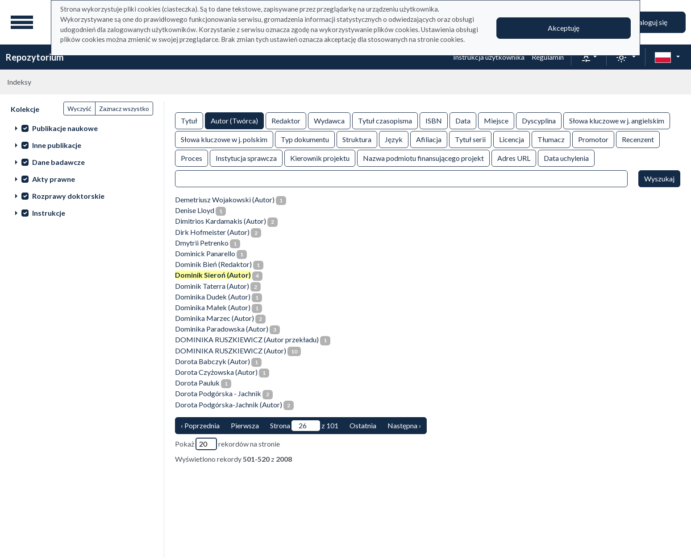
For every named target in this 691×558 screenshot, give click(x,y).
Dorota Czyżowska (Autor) (216, 372)
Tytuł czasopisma (385, 120)
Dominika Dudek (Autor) (212, 296)
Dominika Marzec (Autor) (214, 318)
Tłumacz (551, 139)
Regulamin (548, 57)
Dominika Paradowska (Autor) (221, 328)
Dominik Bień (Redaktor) (213, 264)
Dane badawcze (58, 162)
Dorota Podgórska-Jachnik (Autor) (228, 404)
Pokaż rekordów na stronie (227, 444)
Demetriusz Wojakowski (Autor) (225, 199)
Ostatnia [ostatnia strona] (363, 425)
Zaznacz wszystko (124, 108)
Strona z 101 (304, 425)
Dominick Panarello (205, 253)
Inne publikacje (56, 145)
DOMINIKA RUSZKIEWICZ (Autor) (230, 350)
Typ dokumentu (305, 139)
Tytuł (189, 120)
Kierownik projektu (320, 157)
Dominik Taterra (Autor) (212, 286)
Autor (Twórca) (234, 120)
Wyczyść (79, 108)
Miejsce (496, 120)
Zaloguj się (650, 22)
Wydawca (329, 120)
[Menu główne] (21, 22)
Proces (191, 157)
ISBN (433, 120)
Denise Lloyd (194, 210)
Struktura (356, 139)
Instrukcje (48, 213)
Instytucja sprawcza (246, 157)
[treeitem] (82, 128)
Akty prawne (53, 179)
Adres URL (513, 157)
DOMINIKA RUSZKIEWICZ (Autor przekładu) (247, 339)
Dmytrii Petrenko (202, 242)
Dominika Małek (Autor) (212, 307)
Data (462, 120)
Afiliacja (428, 139)
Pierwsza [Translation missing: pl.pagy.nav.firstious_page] (245, 425)
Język (394, 139)
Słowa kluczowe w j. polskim (224, 139)
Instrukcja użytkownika (488, 57)
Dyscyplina (539, 120)
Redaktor (285, 120)
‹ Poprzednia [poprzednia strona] (200, 425)
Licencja (511, 139)
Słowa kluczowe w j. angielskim (616, 120)
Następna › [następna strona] (404, 425)
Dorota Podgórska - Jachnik (218, 393)
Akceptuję (563, 28)
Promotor (593, 139)
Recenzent (638, 139)
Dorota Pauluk (197, 382)
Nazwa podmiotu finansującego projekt (423, 157)
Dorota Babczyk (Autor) (212, 361)
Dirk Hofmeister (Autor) (212, 232)
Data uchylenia (566, 157)
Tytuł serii (470, 139)
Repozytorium (34, 57)
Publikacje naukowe (65, 128)
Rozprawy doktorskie (68, 196)
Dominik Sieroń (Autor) (213, 275)
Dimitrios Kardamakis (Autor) (220, 221)
